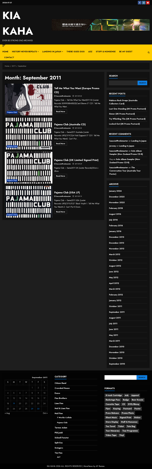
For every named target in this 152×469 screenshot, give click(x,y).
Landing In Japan (51, 51)
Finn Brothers (61, 398)
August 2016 (115, 214)
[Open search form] (149, 53)
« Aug (7, 413)
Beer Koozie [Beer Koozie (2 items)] (137, 399)
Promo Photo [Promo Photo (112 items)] (128, 413)
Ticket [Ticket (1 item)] (121, 426)
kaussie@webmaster (63, 96)
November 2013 (116, 248)
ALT (59, 457)
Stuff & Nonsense (106, 51)
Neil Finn (59, 413)
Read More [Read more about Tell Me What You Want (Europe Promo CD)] (61, 112)
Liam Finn (59, 403)
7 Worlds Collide (65, 417)
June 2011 (113, 329)
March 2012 (114, 289)
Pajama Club (12, 112)
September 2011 (117, 312)
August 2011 (115, 317)
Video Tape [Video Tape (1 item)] (111, 435)
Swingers (59, 447)
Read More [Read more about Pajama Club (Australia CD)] (61, 144)
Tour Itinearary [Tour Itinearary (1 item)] (112, 430)
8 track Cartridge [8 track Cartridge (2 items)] (114, 395)
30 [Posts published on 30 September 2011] (38, 408)
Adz (90, 51)
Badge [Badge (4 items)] (126, 399)
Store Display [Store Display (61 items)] (112, 422)
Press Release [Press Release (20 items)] (112, 413)
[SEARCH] (142, 83)
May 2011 (113, 335)
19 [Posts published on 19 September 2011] (14, 403)
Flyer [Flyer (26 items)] (108, 408)
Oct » (45, 413)
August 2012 (115, 266)
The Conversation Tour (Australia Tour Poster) (125, 170)
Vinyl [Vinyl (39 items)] (121, 435)
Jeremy (112, 146)
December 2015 (116, 237)
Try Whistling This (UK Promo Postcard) (127, 118)
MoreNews (88, 466)
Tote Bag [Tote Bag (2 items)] (131, 426)
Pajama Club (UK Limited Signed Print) (28, 168)
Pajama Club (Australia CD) (28, 133)
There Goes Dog (76, 51)
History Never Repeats (24, 51)
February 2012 (116, 294)
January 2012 (115, 300)
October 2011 (115, 306)
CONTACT (9, 57)
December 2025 (116, 196)
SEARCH (113, 75)
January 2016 (115, 231)
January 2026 (115, 191)
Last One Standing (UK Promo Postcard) (127, 108)
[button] (3, 46)
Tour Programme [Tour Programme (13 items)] (130, 430)
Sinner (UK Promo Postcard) (122, 113)
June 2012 (114, 271)
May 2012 (113, 277)
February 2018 (116, 208)
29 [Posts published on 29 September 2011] (32, 408)
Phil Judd (59, 432)
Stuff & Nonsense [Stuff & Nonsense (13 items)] (129, 422)
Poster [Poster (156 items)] (137, 408)
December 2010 (116, 346)
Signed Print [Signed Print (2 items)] (125, 417)
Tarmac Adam (61, 427)
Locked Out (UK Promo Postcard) (124, 124)
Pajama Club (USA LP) (28, 202)
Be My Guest (125, 51)
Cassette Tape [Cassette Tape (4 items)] (112, 404)
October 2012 (115, 260)
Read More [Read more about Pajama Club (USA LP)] (61, 212)
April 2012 (114, 283)
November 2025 (117, 202)
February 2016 (116, 225)
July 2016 (113, 219)
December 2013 (116, 243)
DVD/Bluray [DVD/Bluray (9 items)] (133, 404)
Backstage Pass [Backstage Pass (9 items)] (113, 399)
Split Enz (59, 442)
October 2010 (115, 358)
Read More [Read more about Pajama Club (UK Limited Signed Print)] (61, 178)
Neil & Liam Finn (62, 408)
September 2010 (117, 364)
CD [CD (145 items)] (123, 404)
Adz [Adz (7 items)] (126, 395)
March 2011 (114, 341)
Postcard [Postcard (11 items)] (127, 408)
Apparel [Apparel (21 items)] (135, 395)
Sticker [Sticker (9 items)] (137, 417)
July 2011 (113, 323)
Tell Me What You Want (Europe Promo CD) (28, 99)
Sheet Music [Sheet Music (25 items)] (111, 417)
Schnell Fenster (62, 437)
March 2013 (114, 254)
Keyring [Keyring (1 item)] (116, 408)
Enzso (57, 393)
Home (5, 51)
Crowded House (62, 388)
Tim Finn (58, 452)
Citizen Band (60, 383)
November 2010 (116, 352)
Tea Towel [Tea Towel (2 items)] (110, 426)
